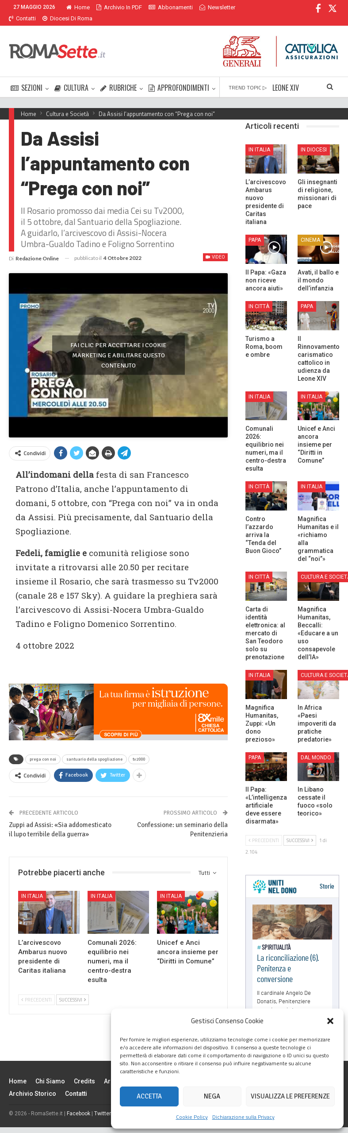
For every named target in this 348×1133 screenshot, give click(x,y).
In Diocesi (314, 139)
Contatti (76, 1083)
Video (215, 246)
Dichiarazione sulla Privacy (243, 1117)
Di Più (208, 7)
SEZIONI (26, 77)
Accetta (149, 1096)
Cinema (310, 229)
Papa (255, 229)
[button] (330, 1021)
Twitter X (105, 1103)
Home (78, 7)
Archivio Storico (32, 1083)
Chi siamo (50, 1070)
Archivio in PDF (119, 7)
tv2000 (139, 744)
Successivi (72, 985)
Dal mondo (316, 747)
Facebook (78, 1103)
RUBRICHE (118, 77)
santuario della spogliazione (94, 744)
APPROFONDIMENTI (179, 77)
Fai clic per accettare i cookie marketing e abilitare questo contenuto (118, 342)
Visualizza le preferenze (290, 1096)
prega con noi (43, 744)
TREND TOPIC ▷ (248, 77)
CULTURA (71, 77)
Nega (212, 1096)
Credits (84, 1070)
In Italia (32, 881)
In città (259, 296)
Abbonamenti (171, 7)
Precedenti (36, 985)
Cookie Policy (192, 1117)
